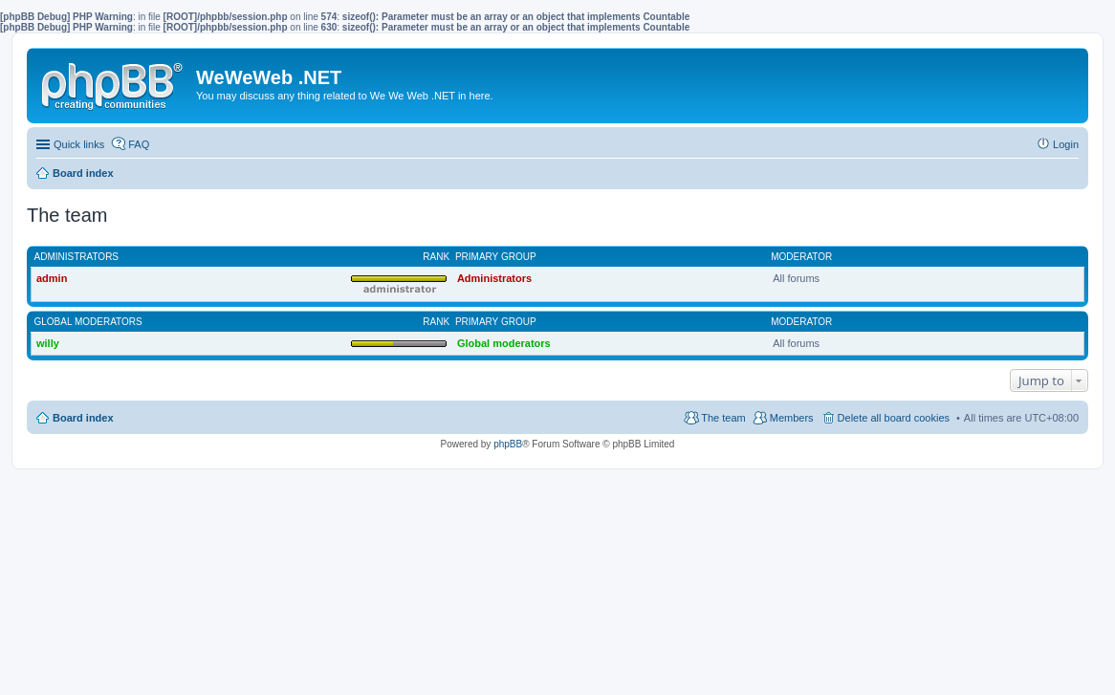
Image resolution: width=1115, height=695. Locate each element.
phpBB (507, 444)
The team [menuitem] (723, 418)
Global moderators (88, 321)
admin (51, 278)
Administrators (77, 256)
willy (47, 343)
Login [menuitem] (1066, 144)
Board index (83, 418)
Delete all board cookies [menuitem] (894, 418)
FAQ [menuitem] (138, 144)
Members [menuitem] (792, 418)
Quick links (79, 144)
